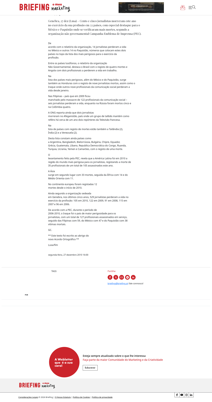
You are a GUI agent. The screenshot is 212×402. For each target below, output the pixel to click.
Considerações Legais (28, 397)
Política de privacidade (102, 397)
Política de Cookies (81, 397)
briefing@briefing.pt (118, 283)
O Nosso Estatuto (63, 397)
